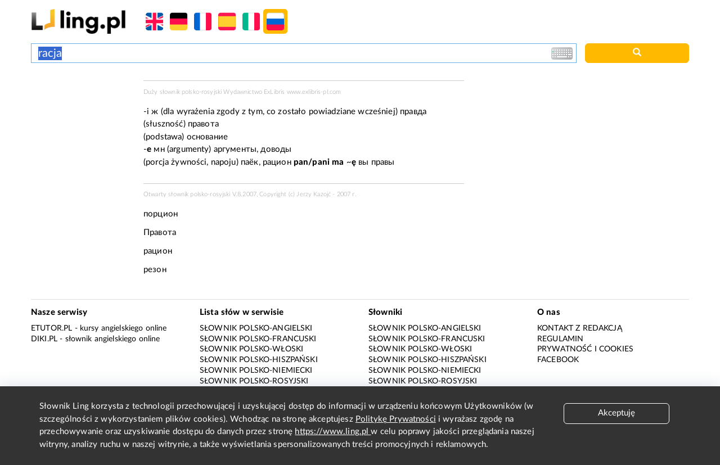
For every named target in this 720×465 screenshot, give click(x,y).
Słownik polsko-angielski (256, 328)
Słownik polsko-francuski (258, 339)
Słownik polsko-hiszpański (259, 360)
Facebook (558, 360)
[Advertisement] (81, 122)
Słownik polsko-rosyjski (254, 381)
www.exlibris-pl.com (314, 92)
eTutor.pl (51, 328)
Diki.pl (44, 339)
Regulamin (560, 339)
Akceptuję (616, 413)
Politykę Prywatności (396, 419)
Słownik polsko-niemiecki (256, 370)
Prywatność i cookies (585, 349)
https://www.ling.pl (333, 431)
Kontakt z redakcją (579, 328)
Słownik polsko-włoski (251, 349)
